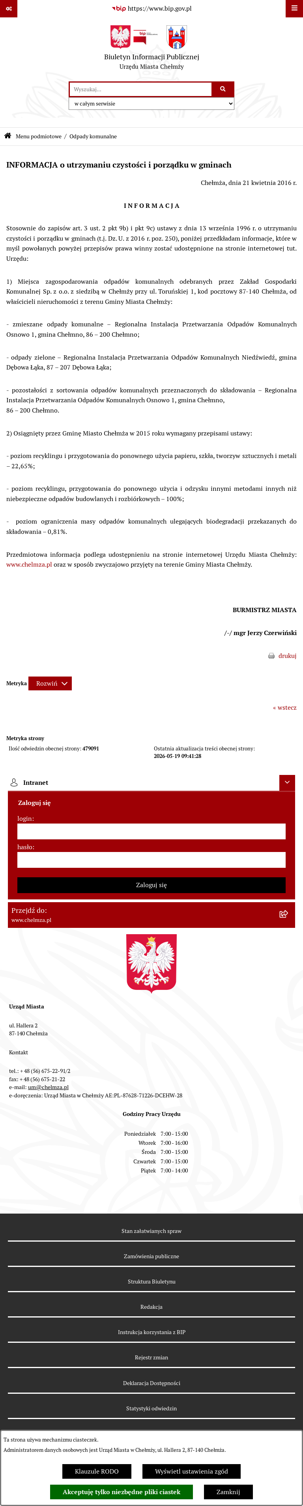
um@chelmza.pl (48, 1087)
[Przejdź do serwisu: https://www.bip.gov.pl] (151, 8)
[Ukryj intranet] (287, 783)
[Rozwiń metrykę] (50, 683)
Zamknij (228, 1492)
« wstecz (285, 707)
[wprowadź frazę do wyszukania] (141, 89)
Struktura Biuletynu (152, 1281)
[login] (151, 831)
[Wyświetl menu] (294, 8)
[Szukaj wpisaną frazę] (223, 89)
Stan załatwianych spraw (151, 1231)
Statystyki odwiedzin (151, 1408)
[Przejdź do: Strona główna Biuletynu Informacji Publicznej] (7, 136)
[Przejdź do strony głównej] (151, 49)
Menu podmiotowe (39, 136)
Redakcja (151, 1306)
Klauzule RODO (97, 1471)
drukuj (288, 656)
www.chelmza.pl (29, 564)
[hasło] (151, 860)
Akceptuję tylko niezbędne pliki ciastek (121, 1492)
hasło (24, 847)
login (24, 818)
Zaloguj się (151, 885)
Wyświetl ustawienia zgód (191, 1471)
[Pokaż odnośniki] (8, 8)
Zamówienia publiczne (151, 1256)
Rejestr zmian (151, 1357)
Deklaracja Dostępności (151, 1383)
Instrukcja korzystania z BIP (151, 1332)
